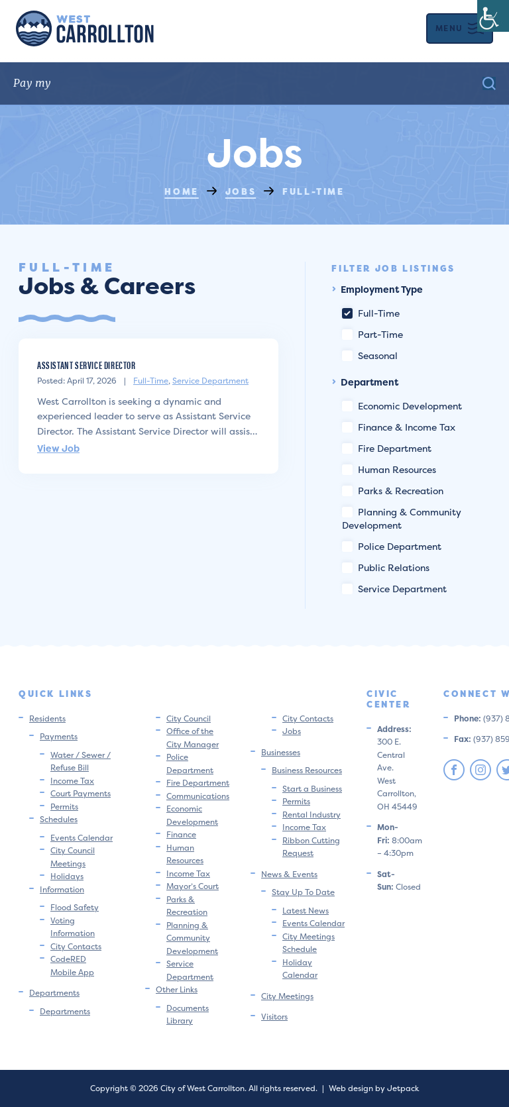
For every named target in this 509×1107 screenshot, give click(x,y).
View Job (58, 448)
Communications (197, 796)
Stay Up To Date (303, 892)
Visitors (274, 1016)
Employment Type (377, 289)
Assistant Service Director (86, 364)
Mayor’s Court (192, 886)
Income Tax (72, 780)
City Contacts (75, 946)
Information (62, 889)
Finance (181, 834)
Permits (64, 806)
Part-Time (372, 334)
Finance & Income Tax (398, 427)
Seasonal (370, 355)
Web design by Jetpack (374, 1088)
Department (364, 382)
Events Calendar (81, 837)
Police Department (391, 546)
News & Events (289, 874)
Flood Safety (74, 907)
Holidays (67, 876)
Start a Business (312, 788)
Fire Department (386, 448)
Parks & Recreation (392, 490)
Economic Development (402, 405)
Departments (54, 992)
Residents (47, 718)
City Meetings (287, 996)
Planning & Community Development (192, 938)
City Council (188, 718)
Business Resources (307, 770)
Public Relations (385, 567)
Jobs (291, 731)
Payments (59, 736)
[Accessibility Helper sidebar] (493, 16)
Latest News (305, 910)
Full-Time (150, 380)
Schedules (59, 819)
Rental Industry (311, 814)
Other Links (177, 989)
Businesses (280, 752)
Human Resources (389, 469)
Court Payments (80, 793)
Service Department (210, 380)
